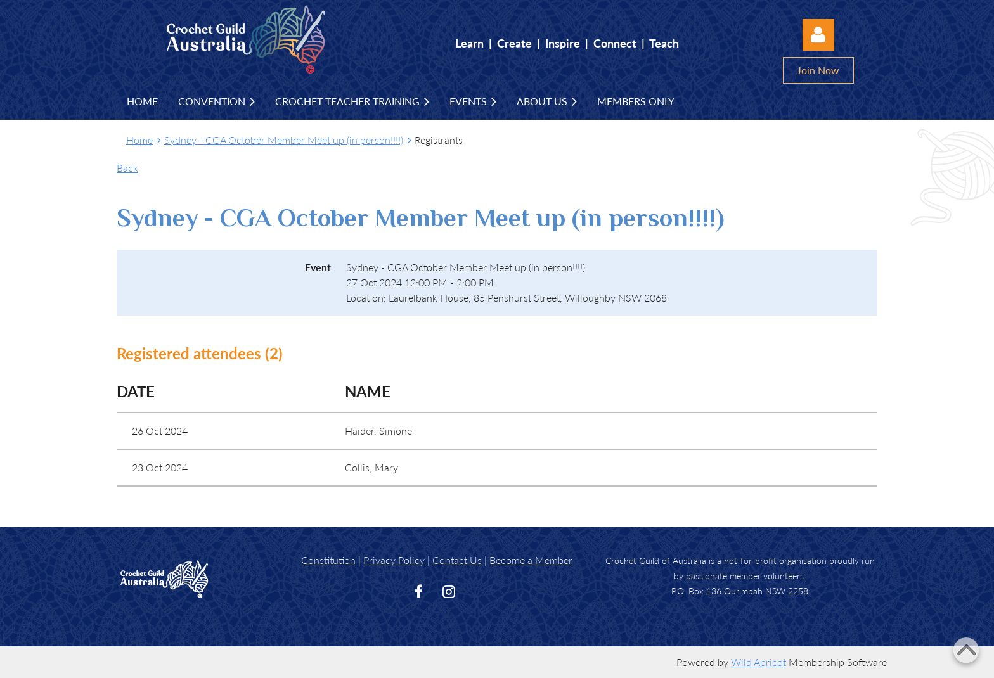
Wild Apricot (758, 662)
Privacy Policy (394, 560)
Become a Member (530, 560)
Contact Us (457, 560)
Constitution (328, 560)
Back (127, 168)
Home (139, 140)
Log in (818, 35)
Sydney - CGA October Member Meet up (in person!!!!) (283, 140)
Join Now (818, 70)
